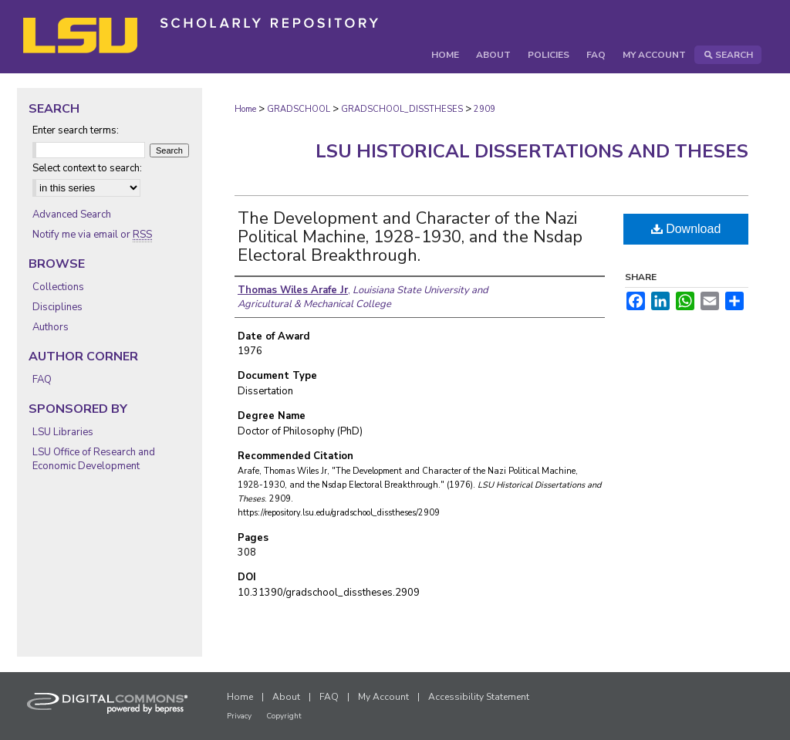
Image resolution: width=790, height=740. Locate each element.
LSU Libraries (62, 432)
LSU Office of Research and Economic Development (93, 459)
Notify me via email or (92, 235)
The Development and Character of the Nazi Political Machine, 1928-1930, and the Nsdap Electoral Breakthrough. (410, 237)
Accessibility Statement (478, 697)
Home (245, 109)
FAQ (42, 380)
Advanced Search (71, 214)
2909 (484, 109)
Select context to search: (87, 168)
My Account (383, 697)
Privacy (239, 716)
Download (686, 228)
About (286, 697)
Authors (50, 327)
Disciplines (57, 307)
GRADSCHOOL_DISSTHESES (402, 109)
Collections (58, 287)
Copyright (284, 716)
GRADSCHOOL (298, 109)
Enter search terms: (75, 130)
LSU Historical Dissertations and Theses (532, 151)
